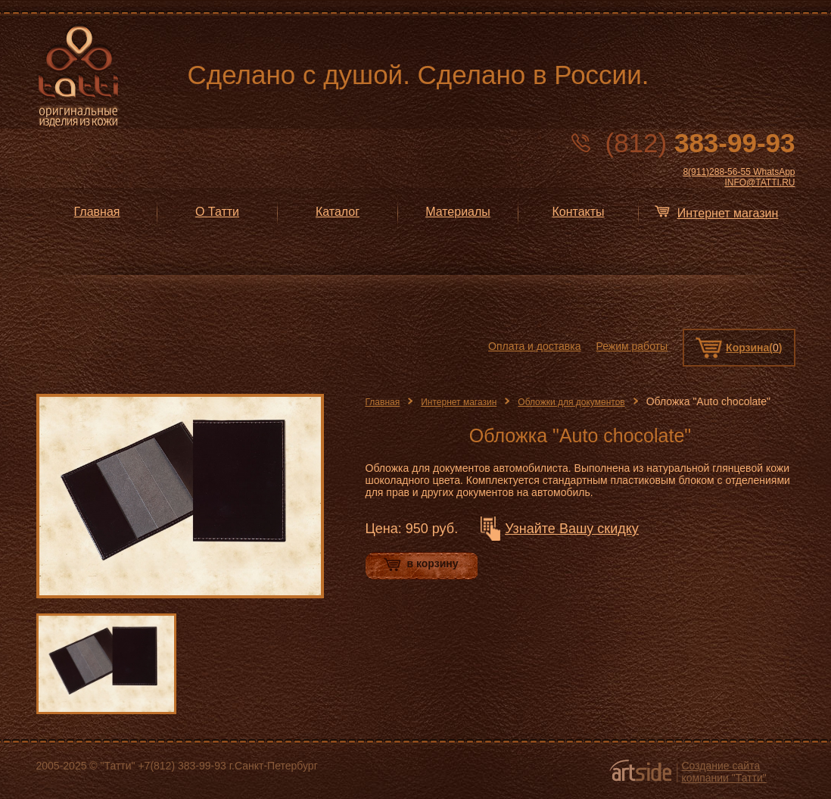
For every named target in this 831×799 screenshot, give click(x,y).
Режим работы (632, 346)
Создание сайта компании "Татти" (724, 772)
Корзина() (754, 348)
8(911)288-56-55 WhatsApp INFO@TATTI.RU (739, 177)
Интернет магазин (458, 402)
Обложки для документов (571, 402)
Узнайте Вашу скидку (572, 528)
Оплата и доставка (534, 346)
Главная (383, 402)
